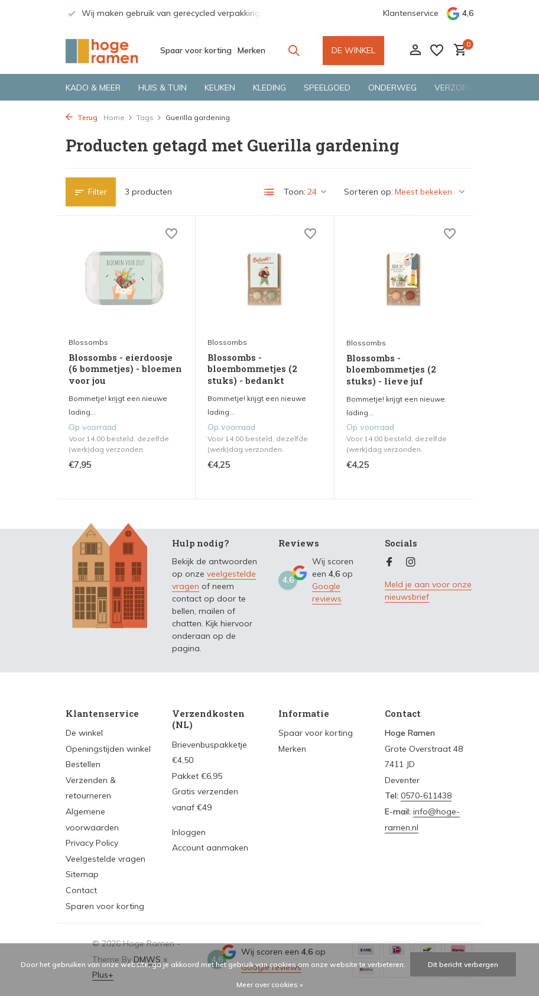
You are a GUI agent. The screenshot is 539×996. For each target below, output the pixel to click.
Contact (81, 890)
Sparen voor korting (105, 906)
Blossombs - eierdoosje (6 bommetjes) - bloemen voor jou (125, 369)
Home (118, 117)
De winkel (84, 732)
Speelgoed (327, 87)
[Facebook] (389, 562)
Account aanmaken (210, 847)
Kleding (269, 87)
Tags (149, 117)
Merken (251, 50)
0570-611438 (426, 795)
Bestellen (83, 764)
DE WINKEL (353, 50)
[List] (269, 192)
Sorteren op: (368, 191)
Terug (82, 117)
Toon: (295, 191)
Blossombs (88, 342)
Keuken (219, 87)
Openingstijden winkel (108, 748)
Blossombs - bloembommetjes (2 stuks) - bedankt (252, 369)
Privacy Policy (92, 842)
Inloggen (189, 832)
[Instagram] (410, 562)
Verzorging (460, 87)
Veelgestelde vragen (105, 858)
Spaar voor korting (196, 50)
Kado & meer (93, 87)
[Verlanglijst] (436, 50)
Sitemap (82, 874)
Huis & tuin (162, 87)
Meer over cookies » (269, 984)
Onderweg (392, 87)
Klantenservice (411, 13)
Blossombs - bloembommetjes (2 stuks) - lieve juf (391, 370)
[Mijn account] (415, 50)
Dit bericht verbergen (463, 964)
